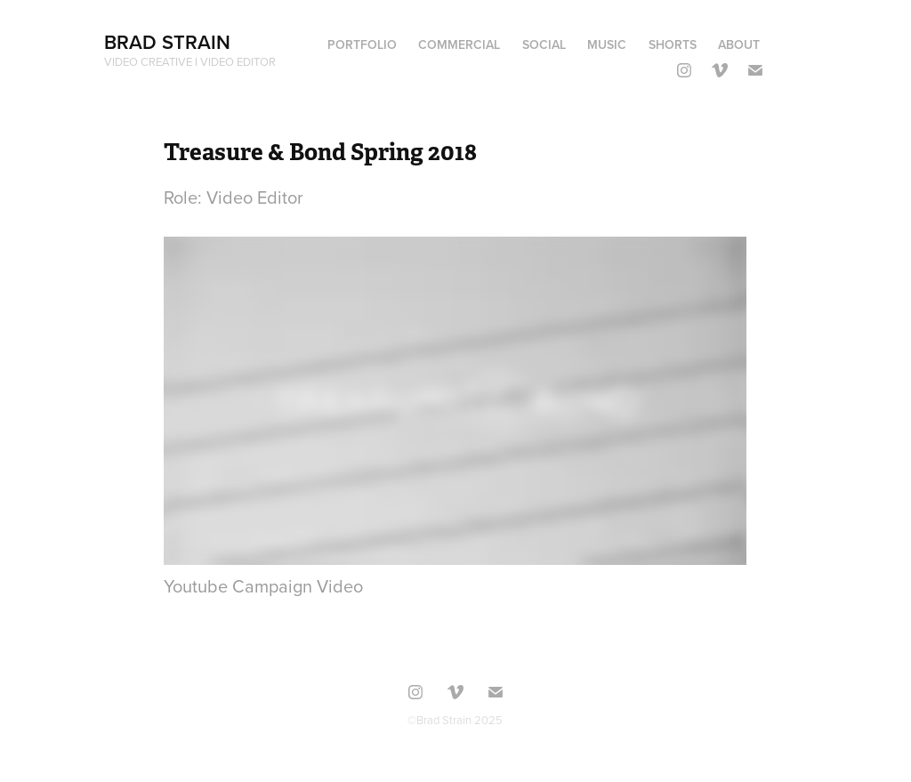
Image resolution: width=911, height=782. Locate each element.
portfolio (362, 44)
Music (606, 44)
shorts (673, 44)
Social (544, 44)
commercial (459, 44)
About (739, 44)
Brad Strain (167, 42)
